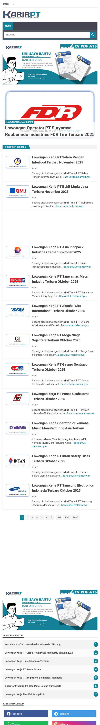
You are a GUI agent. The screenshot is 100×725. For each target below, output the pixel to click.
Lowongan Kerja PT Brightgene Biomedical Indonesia (33, 677)
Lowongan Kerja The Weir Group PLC (25, 694)
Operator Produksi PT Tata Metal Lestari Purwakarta (33, 686)
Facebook (14, 714)
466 (59, 517)
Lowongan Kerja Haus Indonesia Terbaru (27, 661)
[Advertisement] (50, 226)
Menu (8, 26)
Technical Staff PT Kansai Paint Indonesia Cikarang (33, 644)
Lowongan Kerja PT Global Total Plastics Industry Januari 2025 (39, 652)
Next (67, 517)
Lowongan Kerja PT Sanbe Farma (23, 669)
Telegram (61, 714)
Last (75, 517)
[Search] (47, 35)
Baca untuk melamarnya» (76, 177)
